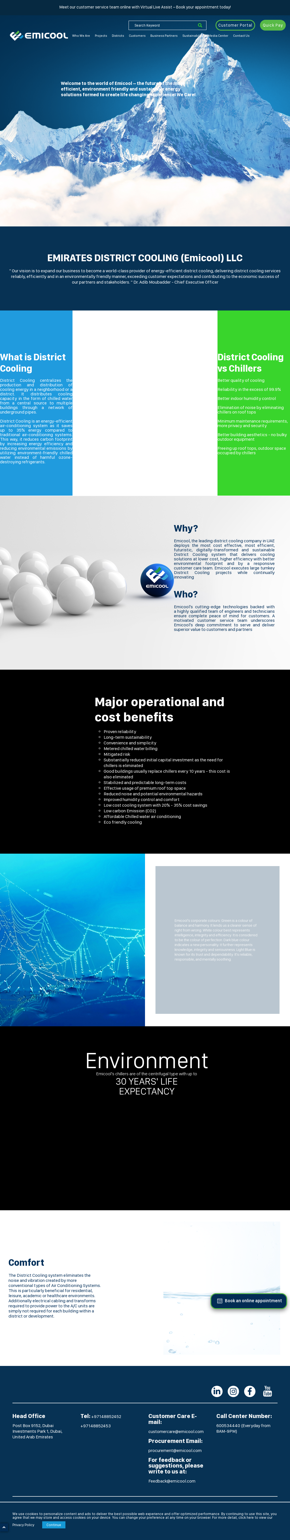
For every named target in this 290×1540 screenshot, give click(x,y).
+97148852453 (95, 1425)
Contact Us (241, 36)
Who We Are (81, 36)
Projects (101, 36)
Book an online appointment (253, 1300)
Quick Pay (273, 25)
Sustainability (192, 36)
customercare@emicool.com (176, 1431)
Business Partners (164, 36)
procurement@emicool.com (175, 1450)
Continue (53, 1525)
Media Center (218, 36)
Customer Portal (235, 25)
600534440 (228, 1425)
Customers (137, 36)
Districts (118, 36)
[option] (145, 113)
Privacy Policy (23, 1525)
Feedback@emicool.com (171, 1481)
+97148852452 (106, 1416)
